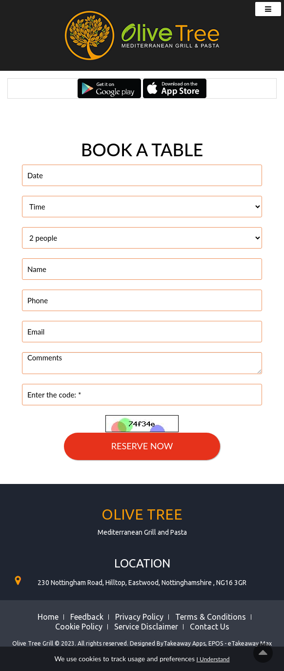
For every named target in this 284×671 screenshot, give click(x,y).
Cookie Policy (78, 626)
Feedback (86, 616)
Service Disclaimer (146, 626)
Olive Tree (142, 514)
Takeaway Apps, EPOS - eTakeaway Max (217, 643)
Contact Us (209, 626)
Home (48, 616)
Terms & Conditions (210, 616)
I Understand (213, 659)
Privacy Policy (139, 616)
